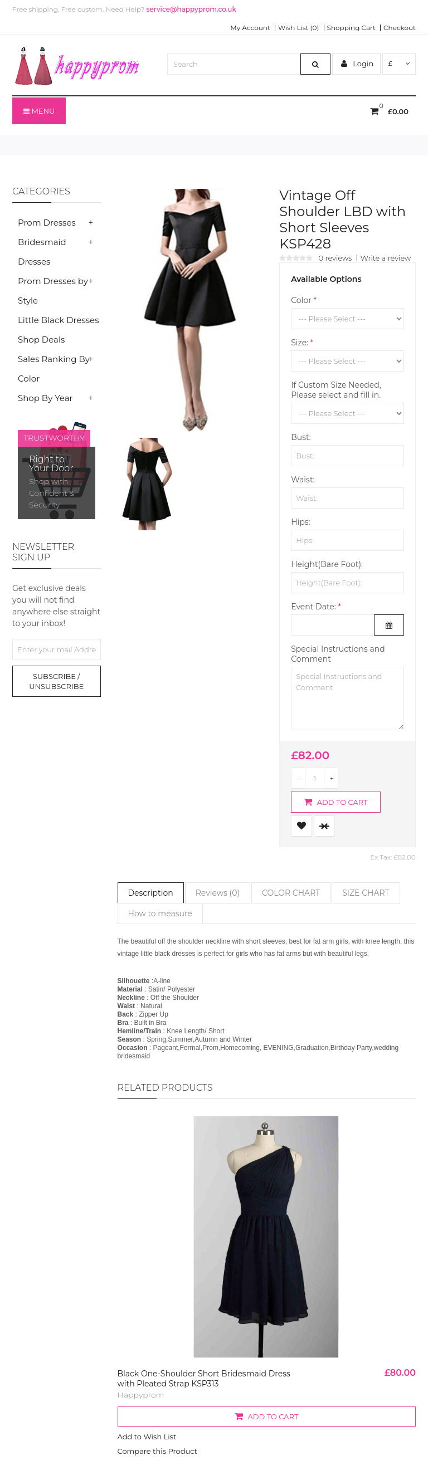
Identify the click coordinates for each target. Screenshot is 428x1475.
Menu (39, 110)
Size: (299, 343)
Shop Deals (41, 339)
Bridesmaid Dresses (42, 252)
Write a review (386, 258)
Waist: (302, 480)
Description (150, 893)
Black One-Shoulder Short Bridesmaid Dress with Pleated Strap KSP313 (204, 1379)
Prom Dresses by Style (53, 291)
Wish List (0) (298, 28)
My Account (250, 28)
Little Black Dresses (58, 320)
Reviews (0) (218, 893)
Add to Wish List (147, 1436)
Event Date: (313, 607)
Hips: (300, 522)
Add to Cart (335, 802)
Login (357, 63)
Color (301, 300)
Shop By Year (45, 398)
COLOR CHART (291, 893)
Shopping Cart (351, 28)
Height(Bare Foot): (327, 564)
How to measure (160, 914)
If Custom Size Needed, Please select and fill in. (336, 390)
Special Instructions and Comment (338, 654)
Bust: (300, 437)
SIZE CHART (365, 893)
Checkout (399, 28)
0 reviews (335, 258)
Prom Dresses (47, 222)
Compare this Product (157, 1451)
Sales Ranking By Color (54, 369)
